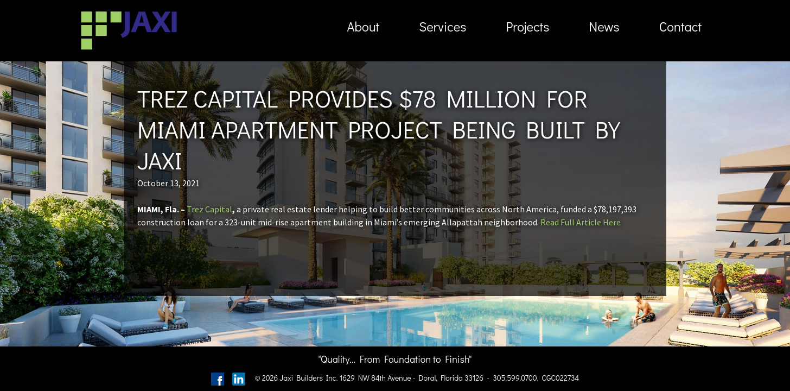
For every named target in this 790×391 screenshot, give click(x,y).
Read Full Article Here (580, 222)
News (604, 26)
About (363, 26)
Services (442, 26)
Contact (680, 26)
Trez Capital (209, 209)
